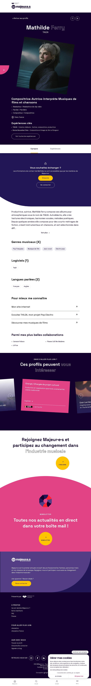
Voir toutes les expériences (26, 136)
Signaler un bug (17, 648)
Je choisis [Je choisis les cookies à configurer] (58, 676)
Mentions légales (45, 665)
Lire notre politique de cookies (58, 670)
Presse (14, 616)
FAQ (13, 613)
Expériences (55, 149)
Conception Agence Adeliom (45, 672)
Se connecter (45, 185)
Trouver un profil (17, 643)
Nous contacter (21, 583)
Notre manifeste (17, 611)
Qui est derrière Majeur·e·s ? (21, 608)
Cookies (45, 669)
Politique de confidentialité (45, 667)
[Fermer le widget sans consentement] (80, 652)
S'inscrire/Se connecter (19, 645)
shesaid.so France (18, 631)
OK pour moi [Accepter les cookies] (79, 676)
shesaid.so (15, 628)
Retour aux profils (20, 18)
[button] (10, 396)
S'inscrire (45, 178)
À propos (34, 149)
